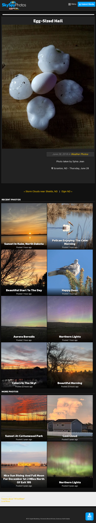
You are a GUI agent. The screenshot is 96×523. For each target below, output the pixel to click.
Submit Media (86, 4)
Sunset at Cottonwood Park (24, 436)
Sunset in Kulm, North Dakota (24, 244)
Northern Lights (70, 336)
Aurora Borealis (24, 336)
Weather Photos (79, 154)
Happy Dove (70, 290)
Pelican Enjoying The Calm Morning (70, 242)
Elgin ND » (67, 191)
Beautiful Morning (70, 383)
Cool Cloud (70, 436)
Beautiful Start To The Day (24, 290)
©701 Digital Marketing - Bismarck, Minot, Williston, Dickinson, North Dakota (48, 518)
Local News (5, 501)
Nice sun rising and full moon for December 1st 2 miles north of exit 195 (23, 479)
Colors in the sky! (24, 383)
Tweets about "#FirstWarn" (13, 499)
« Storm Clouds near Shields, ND (41, 191)
